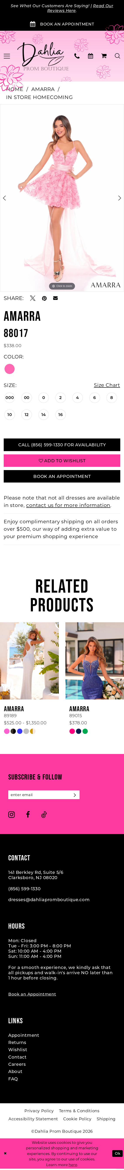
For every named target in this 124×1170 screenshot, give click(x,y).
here (73, 1166)
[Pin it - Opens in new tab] (44, 298)
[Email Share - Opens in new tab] (55, 298)
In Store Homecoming (39, 97)
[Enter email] (44, 796)
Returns (17, 1043)
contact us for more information (68, 506)
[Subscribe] (76, 796)
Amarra (43, 89)
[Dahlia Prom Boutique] (43, 56)
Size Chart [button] (106, 385)
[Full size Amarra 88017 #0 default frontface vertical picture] (62, 198)
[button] (104, 56)
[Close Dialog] (5, 1155)
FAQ (13, 1080)
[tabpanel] (62, 198)
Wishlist (17, 1051)
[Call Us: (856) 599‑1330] (77, 56)
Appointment (23, 1036)
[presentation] (29, 662)
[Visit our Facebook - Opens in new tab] (28, 816)
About (15, 1073)
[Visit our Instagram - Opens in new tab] (11, 816)
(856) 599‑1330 (24, 890)
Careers (17, 1065)
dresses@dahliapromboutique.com (49, 901)
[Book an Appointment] (62, 24)
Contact (17, 1058)
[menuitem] (77, 56)
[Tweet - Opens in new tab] (32, 298)
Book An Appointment (62, 477)
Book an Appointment (32, 995)
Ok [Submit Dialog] (117, 1154)
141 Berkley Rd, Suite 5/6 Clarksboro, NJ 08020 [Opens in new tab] (35, 876)
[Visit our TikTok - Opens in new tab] (44, 816)
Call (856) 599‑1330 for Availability (62, 445)
